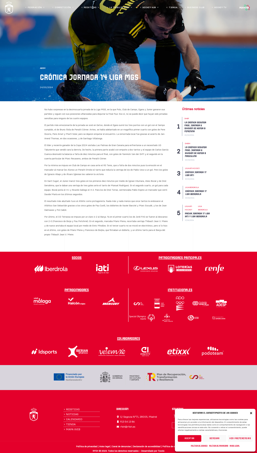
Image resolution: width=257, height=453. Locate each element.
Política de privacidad (218, 446)
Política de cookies (199, 446)
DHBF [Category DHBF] (186, 118)
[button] (251, 413)
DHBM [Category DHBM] (187, 143)
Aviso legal (235, 446)
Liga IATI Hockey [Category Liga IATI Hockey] (192, 168)
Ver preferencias (240, 438)
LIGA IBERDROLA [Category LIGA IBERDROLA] (192, 187)
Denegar (215, 438)
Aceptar (190, 438)
